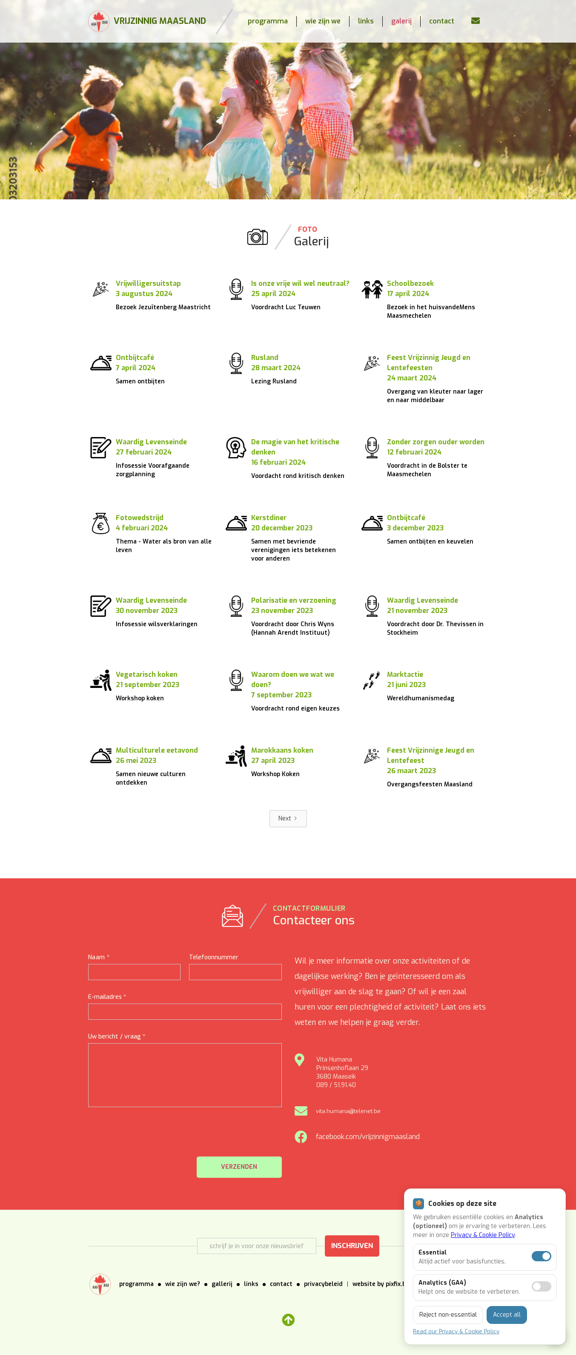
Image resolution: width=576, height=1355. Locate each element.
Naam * (99, 957)
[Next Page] (288, 818)
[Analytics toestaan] (541, 1286)
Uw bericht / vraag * (116, 1037)
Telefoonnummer (213, 957)
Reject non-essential (448, 1315)
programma (268, 21)
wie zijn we (323, 21)
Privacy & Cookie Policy (483, 1235)
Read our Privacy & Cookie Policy (456, 1331)
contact (441, 21)
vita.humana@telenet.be (348, 1111)
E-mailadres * (107, 997)
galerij (401, 21)
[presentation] (217, 1136)
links (366, 21)
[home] (147, 21)
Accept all (507, 1315)
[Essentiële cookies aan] (541, 1256)
